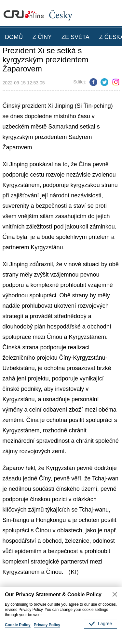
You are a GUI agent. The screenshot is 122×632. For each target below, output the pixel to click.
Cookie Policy (18, 625)
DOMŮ (14, 37)
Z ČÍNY (42, 37)
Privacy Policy (47, 625)
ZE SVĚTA (75, 37)
